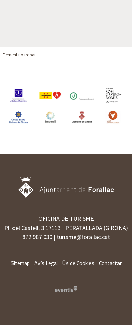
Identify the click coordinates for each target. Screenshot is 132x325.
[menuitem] (20, 263)
